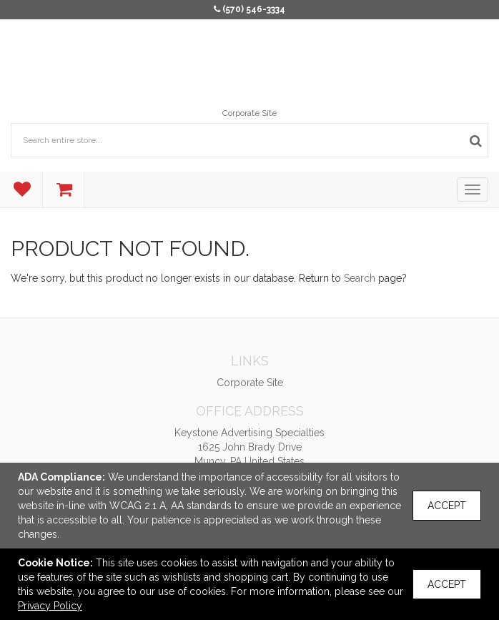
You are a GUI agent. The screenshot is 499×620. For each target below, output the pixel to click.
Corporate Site (249, 113)
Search (359, 278)
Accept (447, 505)
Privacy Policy (50, 605)
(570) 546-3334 (253, 9)
